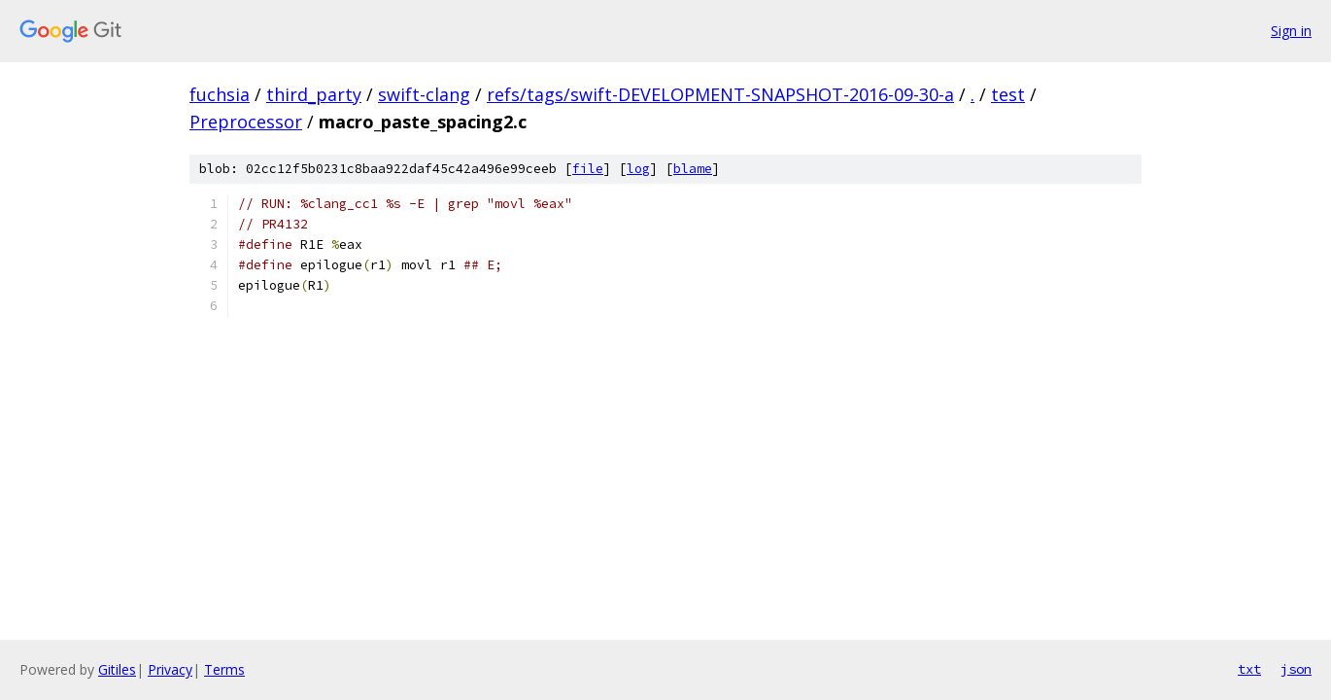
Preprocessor (245, 121)
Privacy (170, 669)
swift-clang (424, 94)
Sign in (1291, 30)
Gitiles (117, 669)
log (638, 168)
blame (692, 168)
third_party (313, 94)
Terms (224, 669)
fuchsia (219, 94)
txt (1249, 669)
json (1296, 669)
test (1008, 94)
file (587, 168)
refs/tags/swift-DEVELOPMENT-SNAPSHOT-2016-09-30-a (720, 94)
